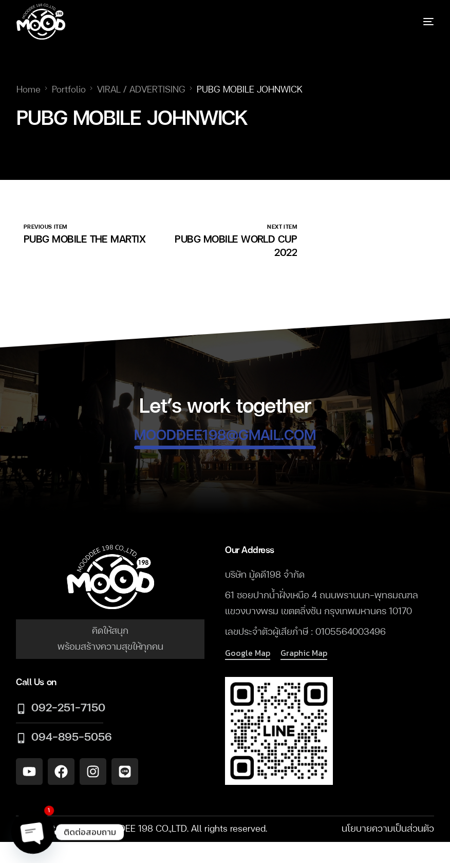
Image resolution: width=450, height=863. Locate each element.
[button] (247, 653)
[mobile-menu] (416, 22)
